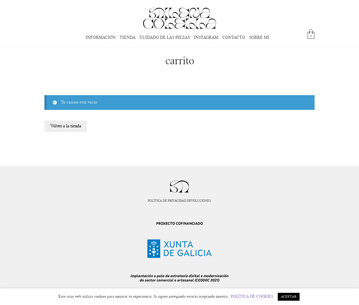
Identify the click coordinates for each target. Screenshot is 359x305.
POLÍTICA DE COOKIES (252, 296)
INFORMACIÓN (101, 38)
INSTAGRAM (206, 38)
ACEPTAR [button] (289, 296)
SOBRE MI (259, 38)
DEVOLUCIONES (199, 200)
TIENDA (128, 38)
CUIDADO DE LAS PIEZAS (165, 38)
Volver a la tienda (65, 126)
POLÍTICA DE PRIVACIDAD (167, 200)
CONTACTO (233, 38)
